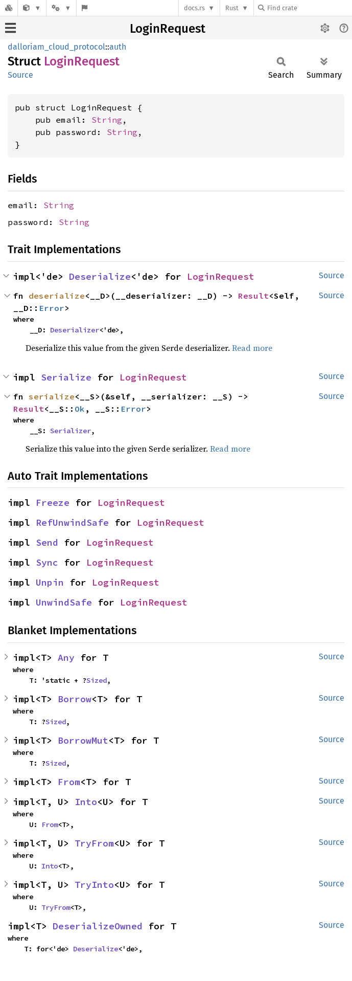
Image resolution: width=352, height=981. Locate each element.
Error (51, 308)
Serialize (66, 377)
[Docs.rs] (8, 8)
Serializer (70, 430)
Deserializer (74, 330)
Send (47, 542)
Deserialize (100, 276)
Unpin (50, 582)
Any (66, 657)
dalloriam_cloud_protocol (56, 47)
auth (117, 47)
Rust (232, 8)
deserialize (57, 296)
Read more (252, 347)
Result (253, 296)
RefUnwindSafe (72, 522)
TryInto (94, 884)
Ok (80, 409)
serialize (52, 396)
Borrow (74, 699)
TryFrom (94, 843)
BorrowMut (83, 740)
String (106, 120)
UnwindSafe (64, 602)
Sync (47, 562)
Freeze (52, 502)
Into (86, 802)
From (69, 782)
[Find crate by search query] (309, 8)
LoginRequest (167, 28)
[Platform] (61, 8)
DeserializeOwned (98, 926)
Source (20, 75)
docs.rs (194, 8)
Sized (96, 680)
